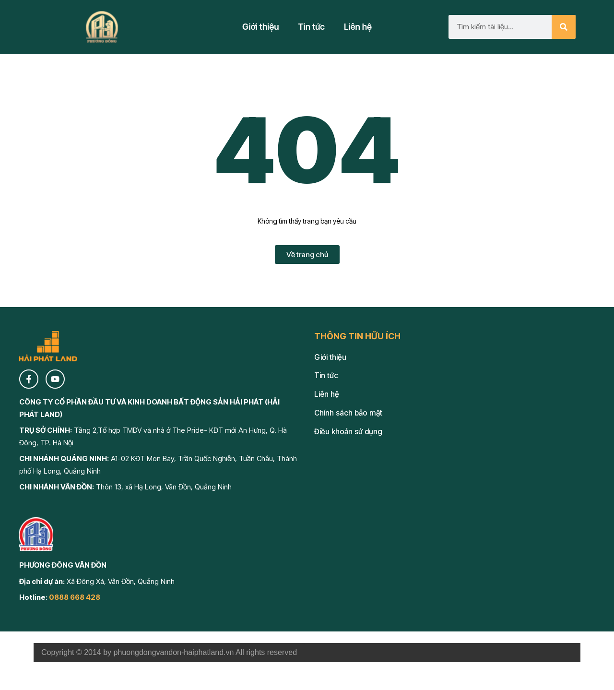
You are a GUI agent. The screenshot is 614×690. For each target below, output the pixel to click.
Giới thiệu (260, 27)
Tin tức (311, 27)
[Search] (564, 27)
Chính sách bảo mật (348, 412)
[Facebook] (28, 379)
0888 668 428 (74, 597)
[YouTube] (55, 379)
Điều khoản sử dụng (348, 431)
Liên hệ (358, 27)
